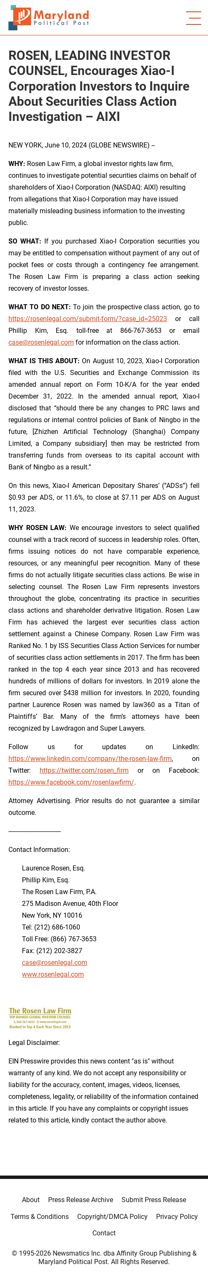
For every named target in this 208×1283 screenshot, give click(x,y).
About (31, 1200)
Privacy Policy (177, 1217)
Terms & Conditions (40, 1217)
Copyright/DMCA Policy (112, 1217)
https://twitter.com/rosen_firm (84, 770)
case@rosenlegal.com (41, 342)
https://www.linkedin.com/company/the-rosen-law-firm (90, 759)
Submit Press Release (154, 1200)
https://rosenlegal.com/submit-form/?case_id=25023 (87, 319)
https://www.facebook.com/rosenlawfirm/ (71, 782)
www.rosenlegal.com (53, 974)
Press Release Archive (80, 1200)
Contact (104, 1233)
